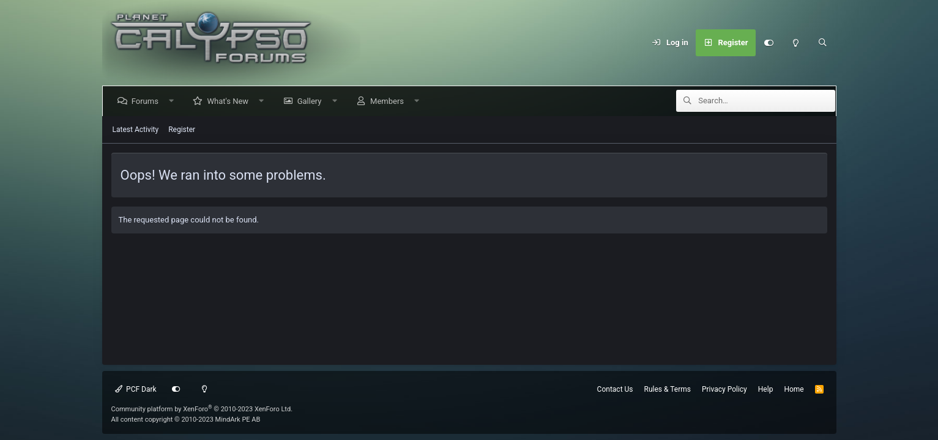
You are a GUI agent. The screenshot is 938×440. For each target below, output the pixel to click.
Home (793, 389)
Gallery (311, 101)
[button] (173, 101)
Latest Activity (136, 129)
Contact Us (615, 389)
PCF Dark (136, 389)
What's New (230, 101)
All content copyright (186, 420)
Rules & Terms (667, 389)
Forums (147, 101)
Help (765, 389)
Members (389, 101)
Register (181, 129)
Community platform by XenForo (202, 409)
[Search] (823, 42)
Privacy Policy (724, 389)
